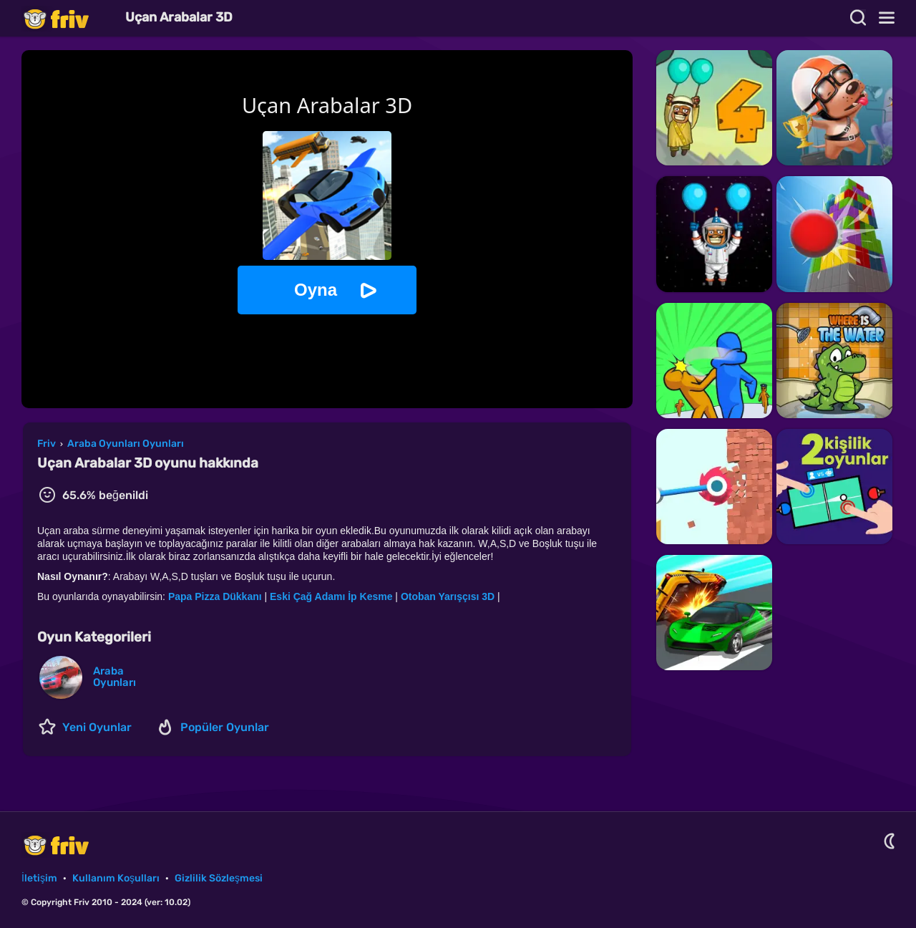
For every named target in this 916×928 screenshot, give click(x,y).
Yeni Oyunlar (97, 727)
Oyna (315, 289)
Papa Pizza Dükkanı (215, 596)
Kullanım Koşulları (116, 878)
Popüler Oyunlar (224, 727)
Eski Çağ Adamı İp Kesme (331, 596)
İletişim (39, 878)
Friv (67, 18)
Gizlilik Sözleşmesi (219, 878)
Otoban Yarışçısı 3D (447, 596)
